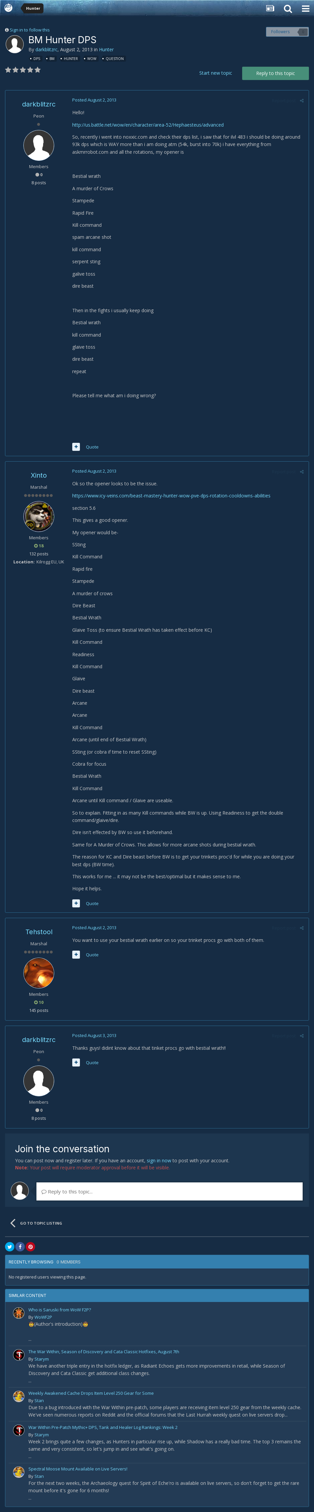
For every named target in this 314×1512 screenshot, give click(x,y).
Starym (41, 1359)
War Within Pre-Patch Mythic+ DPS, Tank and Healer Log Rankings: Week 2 (103, 1427)
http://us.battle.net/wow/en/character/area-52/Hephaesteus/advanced (148, 125)
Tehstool (39, 932)
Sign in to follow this (30, 30)
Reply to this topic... (67, 1191)
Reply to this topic (275, 73)
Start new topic (215, 73)
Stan (39, 1400)
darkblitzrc (46, 49)
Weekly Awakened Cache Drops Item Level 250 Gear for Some (91, 1393)
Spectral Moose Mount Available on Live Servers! (77, 1469)
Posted (94, 100)
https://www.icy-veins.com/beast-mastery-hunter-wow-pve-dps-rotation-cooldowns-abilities (171, 495)
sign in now (159, 1160)
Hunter (106, 49)
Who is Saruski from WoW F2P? (59, 1310)
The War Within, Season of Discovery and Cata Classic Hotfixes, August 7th (103, 1352)
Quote (92, 447)
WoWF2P (43, 1317)
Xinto (39, 475)
